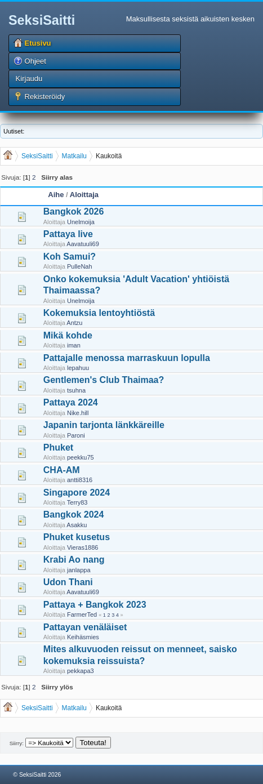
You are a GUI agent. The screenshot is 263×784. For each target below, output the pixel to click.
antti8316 (79, 479)
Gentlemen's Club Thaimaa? (103, 380)
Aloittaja (84, 194)
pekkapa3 (80, 670)
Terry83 (77, 502)
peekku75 (80, 457)
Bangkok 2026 (73, 211)
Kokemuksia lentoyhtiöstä (99, 313)
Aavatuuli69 (82, 243)
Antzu (74, 322)
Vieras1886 (82, 547)
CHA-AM (61, 470)
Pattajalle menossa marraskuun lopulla (126, 358)
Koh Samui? (69, 256)
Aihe (56, 194)
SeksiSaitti (41, 20)
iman (74, 345)
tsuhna (76, 390)
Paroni (76, 435)
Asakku (76, 525)
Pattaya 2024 (70, 402)
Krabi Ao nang (74, 559)
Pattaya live (68, 234)
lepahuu (78, 367)
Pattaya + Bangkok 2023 (94, 604)
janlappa (79, 570)
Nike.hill (78, 412)
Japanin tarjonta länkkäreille (103, 425)
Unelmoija (81, 222)
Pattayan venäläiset (85, 627)
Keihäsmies (83, 637)
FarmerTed (82, 614)
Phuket (58, 447)
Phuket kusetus (76, 537)
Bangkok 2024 (73, 514)
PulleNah (79, 266)
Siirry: (17, 743)
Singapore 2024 (76, 492)
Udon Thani (68, 582)
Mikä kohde (67, 335)
